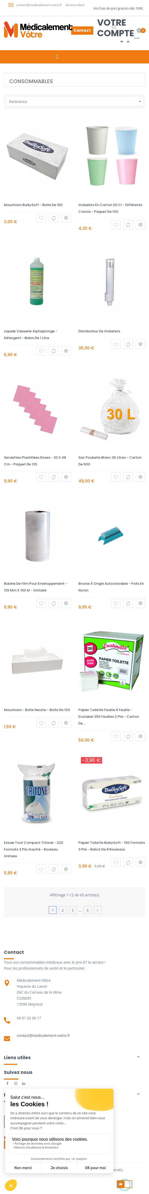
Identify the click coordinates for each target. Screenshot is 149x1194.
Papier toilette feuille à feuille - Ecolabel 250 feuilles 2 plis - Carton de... (108, 716)
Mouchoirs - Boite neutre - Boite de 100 (37, 709)
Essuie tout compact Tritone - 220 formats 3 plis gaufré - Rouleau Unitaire (33, 849)
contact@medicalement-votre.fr (43, 1035)
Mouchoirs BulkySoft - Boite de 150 (33, 204)
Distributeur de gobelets (99, 331)
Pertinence (76, 101)
